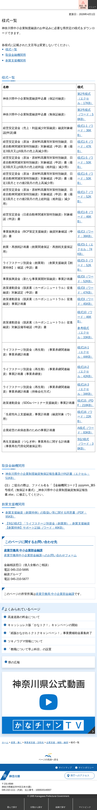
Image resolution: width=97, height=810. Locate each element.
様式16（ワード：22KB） (84, 416)
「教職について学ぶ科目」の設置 (29, 649)
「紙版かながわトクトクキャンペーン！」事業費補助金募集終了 (50, 633)
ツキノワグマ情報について (25, 641)
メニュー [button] (92, 7)
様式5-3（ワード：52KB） (85, 265)
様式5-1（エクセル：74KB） (85, 249)
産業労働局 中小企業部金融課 (23, 550)
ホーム (5, 742)
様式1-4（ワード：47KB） (85, 146)
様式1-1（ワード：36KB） (85, 130)
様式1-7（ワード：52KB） (85, 197)
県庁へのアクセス (79, 775)
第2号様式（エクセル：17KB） (85, 98)
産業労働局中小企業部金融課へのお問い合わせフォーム (40, 555)
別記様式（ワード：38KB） (85, 444)
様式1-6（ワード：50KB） (85, 178)
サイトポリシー (86, 767)
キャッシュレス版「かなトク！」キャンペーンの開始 (43, 625)
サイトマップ (65, 767)
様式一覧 (11, 49)
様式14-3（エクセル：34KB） (85, 389)
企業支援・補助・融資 (57, 742)
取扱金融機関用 (15, 54)
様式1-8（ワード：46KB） (85, 217)
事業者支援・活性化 (34, 742)
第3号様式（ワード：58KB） (85, 114)
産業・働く (16, 742)
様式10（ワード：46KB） (84, 317)
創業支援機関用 (15, 60)
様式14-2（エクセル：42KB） (85, 371)
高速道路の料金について (24, 617)
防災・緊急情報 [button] (83, 7)
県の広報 (14, 662)
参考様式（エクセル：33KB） (85, 332)
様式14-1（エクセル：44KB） (85, 352)
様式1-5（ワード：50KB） (85, 162)
